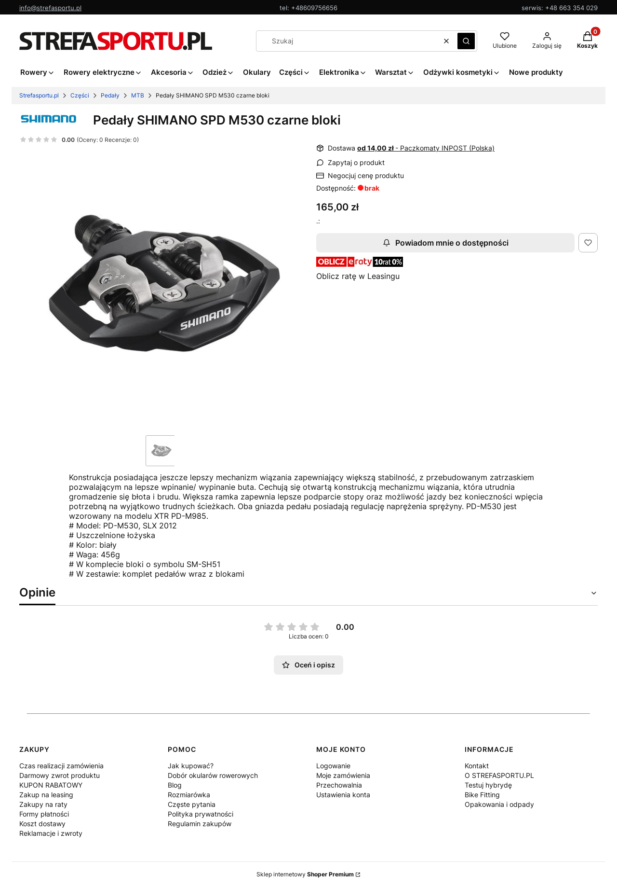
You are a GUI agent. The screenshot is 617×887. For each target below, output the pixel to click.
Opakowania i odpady (499, 804)
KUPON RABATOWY (50, 785)
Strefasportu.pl (39, 95)
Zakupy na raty (43, 804)
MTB (137, 95)
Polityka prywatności (200, 814)
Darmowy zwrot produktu (59, 775)
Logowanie (333, 766)
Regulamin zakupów (199, 823)
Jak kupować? (191, 766)
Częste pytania (191, 804)
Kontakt (477, 766)
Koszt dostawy (42, 823)
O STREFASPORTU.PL (499, 775)
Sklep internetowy (305, 874)
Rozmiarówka (189, 794)
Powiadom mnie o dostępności (446, 243)
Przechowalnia (339, 785)
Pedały (110, 95)
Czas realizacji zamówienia (61, 766)
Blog (175, 785)
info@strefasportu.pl (50, 8)
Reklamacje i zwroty (50, 833)
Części (79, 95)
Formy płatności (44, 814)
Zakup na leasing (46, 794)
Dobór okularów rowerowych (213, 775)
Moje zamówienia (343, 775)
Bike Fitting (482, 794)
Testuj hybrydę (488, 785)
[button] (466, 41)
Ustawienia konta (343, 794)
